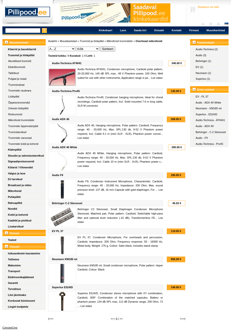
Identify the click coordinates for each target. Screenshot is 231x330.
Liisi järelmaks (17, 294)
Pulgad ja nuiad (17, 78)
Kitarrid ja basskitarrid (22, 49)
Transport (14, 271)
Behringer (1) (203, 61)
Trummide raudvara (19, 90)
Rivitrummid (15, 114)
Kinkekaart (105, 30)
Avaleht (204, 24)
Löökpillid (13, 96)
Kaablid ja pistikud (19, 220)
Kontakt (176, 30)
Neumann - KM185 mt (209, 108)
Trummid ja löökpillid (21, 55)
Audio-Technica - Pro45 (209, 143)
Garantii (13, 282)
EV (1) (199, 67)
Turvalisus (14, 288)
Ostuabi (159, 30)
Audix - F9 (202, 137)
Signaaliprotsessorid (21, 161)
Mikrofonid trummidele (21, 120)
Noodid (12, 208)
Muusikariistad (215, 30)
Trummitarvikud (17, 132)
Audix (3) (201, 55)
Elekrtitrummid (16, 67)
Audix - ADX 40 (205, 126)
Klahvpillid (14, 149)
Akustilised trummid (19, 61)
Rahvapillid (15, 203)
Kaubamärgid (205, 42)
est (226, 24)
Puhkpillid (14, 197)
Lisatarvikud (16, 226)
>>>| (182, 318)
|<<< (50, 318)
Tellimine (13, 259)
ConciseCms (9, 327)
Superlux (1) (203, 78)
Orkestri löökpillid (18, 108)
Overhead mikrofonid (149, 41)
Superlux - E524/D (206, 114)
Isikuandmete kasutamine (24, 253)
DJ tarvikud (15, 179)
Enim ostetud (205, 89)
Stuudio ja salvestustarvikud (26, 155)
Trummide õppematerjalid (23, 126)
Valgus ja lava (16, 173)
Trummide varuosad (20, 137)
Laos (123, 30)
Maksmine (14, 265)
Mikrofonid (14, 190)
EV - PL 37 (202, 96)
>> (121, 318)
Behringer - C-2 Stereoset (211, 132)
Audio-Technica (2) (207, 49)
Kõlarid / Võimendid (20, 167)
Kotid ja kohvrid (18, 214)
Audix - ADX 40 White (208, 102)
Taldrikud (13, 73)
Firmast (194, 30)
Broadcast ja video (20, 185)
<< (112, 318)
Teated (12, 239)
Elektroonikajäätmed (21, 277)
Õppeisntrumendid (19, 102)
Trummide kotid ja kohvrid (23, 143)
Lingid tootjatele (18, 306)
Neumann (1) (203, 73)
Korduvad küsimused (21, 300)
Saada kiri (211, 24)
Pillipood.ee (27, 13)
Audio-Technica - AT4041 (210, 120)
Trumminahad (16, 84)
